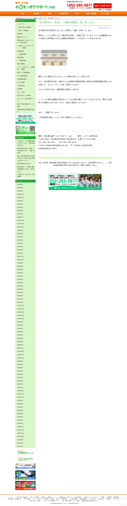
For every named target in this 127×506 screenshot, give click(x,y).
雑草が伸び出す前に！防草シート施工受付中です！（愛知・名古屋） (26, 150)
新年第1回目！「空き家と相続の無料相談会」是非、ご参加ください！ (26, 169)
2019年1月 (20, 387)
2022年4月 (20, 292)
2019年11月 (20, 354)
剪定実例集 (20, 57)
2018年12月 (20, 390)
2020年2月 (20, 345)
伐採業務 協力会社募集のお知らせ (26, 110)
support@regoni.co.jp (57, 145)
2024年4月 (20, 246)
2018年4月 (20, 417)
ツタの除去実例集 (22, 76)
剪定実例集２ (23, 60)
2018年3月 (20, 420)
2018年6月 (20, 410)
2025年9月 (20, 197)
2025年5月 (20, 204)
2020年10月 (20, 318)
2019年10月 (20, 358)
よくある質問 (21, 82)
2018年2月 (20, 423)
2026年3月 (20, 187)
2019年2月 (20, 384)
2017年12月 (20, 430)
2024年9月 (20, 230)
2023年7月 (20, 269)
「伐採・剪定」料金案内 (24, 27)
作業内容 (19, 33)
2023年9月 (20, 263)
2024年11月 (20, 223)
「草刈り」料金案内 (23, 30)
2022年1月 (20, 302)
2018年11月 (20, 394)
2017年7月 (20, 446)
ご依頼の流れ (21, 85)
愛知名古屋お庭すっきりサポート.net (62, 503)
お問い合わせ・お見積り (24, 95)
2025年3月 (20, 210)
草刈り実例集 (21, 64)
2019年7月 (20, 367)
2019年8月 (20, 364)
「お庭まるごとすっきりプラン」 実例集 (25, 47)
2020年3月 (20, 341)
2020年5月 (20, 335)
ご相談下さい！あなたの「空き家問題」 (26, 175)
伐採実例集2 (22, 54)
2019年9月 (20, 361)
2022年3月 (20, 295)
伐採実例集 (20, 51)
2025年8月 (20, 201)
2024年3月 (20, 250)
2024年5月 (20, 243)
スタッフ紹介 (21, 92)
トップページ (21, 24)
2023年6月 (20, 273)
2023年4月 (20, 279)
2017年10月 (20, 436)
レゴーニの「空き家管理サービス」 (26, 99)
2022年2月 (20, 299)
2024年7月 (20, 237)
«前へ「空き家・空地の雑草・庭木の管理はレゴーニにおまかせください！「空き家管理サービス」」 (71, 162)
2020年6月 (20, 331)
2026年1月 (20, 191)
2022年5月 (20, 289)
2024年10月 (20, 227)
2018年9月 (20, 400)
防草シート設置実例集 (23, 72)
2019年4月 (20, 377)
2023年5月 (20, 276)
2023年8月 (20, 266)
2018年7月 (20, 407)
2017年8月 (20, 443)
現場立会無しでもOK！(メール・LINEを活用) (25, 41)
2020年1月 (20, 348)
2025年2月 (20, 214)
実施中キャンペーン (23, 37)
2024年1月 (20, 253)
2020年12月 (20, 315)
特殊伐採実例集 (21, 79)
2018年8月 (20, 404)
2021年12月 (20, 305)
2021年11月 (20, 309)
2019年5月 (20, 374)
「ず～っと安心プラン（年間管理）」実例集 (26, 68)
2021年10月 (20, 312)
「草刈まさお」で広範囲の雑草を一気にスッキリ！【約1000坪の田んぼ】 (26, 143)
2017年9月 (20, 440)
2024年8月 (20, 233)
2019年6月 (20, 371)
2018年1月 (20, 426)
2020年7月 (20, 328)
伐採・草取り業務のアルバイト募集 (26, 105)
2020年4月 (20, 338)
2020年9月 (20, 322)
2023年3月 (20, 282)
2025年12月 (20, 194)
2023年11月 (20, 259)
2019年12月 (20, 351)
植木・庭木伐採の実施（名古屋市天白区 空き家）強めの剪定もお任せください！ (26, 158)
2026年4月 (20, 184)
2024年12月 (20, 220)
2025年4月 (20, 207)
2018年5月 (20, 413)
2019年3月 (20, 381)
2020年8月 (20, 325)
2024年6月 (20, 240)
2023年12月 (20, 256)
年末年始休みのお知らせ (24, 163)
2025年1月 (20, 217)
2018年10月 (20, 397)
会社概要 (19, 89)
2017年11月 (20, 433)
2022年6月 (20, 286)
